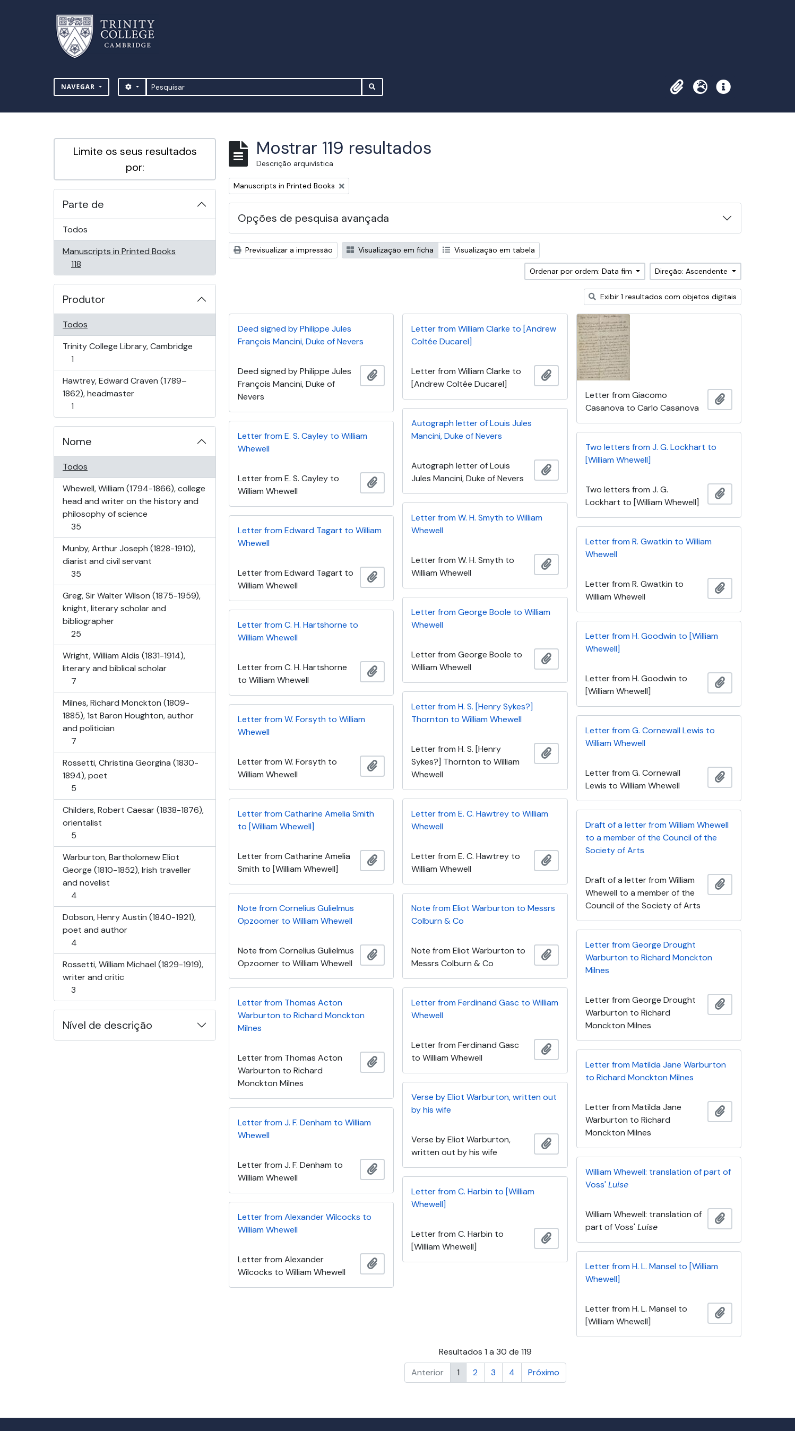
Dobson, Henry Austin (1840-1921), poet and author (129, 929)
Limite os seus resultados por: (135, 159)
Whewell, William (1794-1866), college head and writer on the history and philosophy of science (133, 507)
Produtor (84, 299)
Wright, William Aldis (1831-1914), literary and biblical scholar (123, 668)
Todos (75, 229)
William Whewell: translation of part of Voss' (658, 1178)
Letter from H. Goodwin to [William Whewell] (651, 642)
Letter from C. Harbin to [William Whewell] (472, 1198)
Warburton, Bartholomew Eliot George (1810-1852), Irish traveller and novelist (126, 876)
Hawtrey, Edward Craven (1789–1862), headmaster (124, 393)
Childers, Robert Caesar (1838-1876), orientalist (133, 822)
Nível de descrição (107, 1025)
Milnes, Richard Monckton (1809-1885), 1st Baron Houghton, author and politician (128, 722)
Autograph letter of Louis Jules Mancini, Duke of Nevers (471, 429)
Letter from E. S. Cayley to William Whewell (302, 442)
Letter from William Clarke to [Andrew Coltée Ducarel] (483, 335)
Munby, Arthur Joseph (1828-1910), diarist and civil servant (128, 561)
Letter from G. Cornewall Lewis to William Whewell (650, 737)
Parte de (83, 204)
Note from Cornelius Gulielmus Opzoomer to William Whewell (296, 914)
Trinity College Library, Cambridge (127, 353)
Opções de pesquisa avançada (313, 218)
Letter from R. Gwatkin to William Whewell (648, 548)
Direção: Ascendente (692, 271)
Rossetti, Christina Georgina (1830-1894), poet (130, 775)
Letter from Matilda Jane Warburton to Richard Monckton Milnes (655, 1071)
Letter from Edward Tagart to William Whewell (310, 537)
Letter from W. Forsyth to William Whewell (301, 726)
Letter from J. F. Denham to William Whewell (304, 1129)
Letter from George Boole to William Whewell (480, 618)
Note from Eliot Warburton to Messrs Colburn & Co (483, 914)
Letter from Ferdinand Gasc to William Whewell (484, 1009)
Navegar (79, 86)
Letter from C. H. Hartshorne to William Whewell (298, 631)
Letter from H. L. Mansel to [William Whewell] (651, 1273)
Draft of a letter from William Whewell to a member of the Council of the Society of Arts (657, 837)
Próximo (543, 1372)
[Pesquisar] (254, 87)
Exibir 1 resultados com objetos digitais (663, 296)
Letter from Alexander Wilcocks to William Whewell (304, 1223)
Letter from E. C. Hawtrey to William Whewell (479, 820)
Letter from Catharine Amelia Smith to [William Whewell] (306, 820)
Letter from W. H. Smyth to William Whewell (476, 524)
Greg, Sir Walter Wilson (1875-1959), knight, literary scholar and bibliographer (131, 614)
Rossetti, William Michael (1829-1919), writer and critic (132, 977)
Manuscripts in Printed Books (119, 258)
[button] (676, 87)
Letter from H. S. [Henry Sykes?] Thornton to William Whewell (472, 713)
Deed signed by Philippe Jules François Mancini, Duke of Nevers (301, 335)
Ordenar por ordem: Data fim (582, 271)
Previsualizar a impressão (283, 250)
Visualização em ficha (390, 250)
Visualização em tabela (489, 250)
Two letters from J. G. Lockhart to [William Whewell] (650, 453)
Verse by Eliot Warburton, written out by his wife (484, 1103)
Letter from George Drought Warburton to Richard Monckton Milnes (648, 957)
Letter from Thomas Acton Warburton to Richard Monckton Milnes (301, 1015)
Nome (77, 441)
